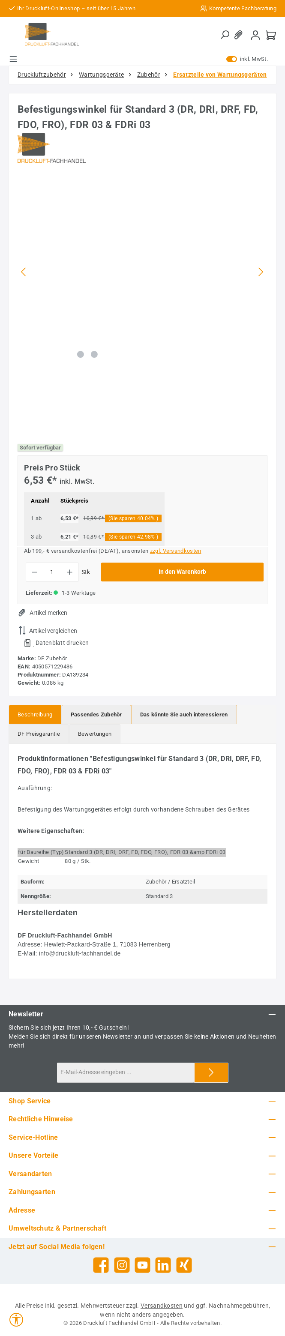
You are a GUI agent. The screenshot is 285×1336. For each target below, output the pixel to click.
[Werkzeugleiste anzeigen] (16, 1320)
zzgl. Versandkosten (175, 551)
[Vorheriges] (24, 272)
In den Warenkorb (182, 571)
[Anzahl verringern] (34, 572)
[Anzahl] (52, 572)
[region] (142, 304)
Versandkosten (162, 1305)
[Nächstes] (260, 272)
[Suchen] (224, 35)
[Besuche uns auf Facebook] (101, 1265)
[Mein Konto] (255, 35)
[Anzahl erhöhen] (69, 572)
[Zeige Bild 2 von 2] (94, 354)
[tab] (35, 714)
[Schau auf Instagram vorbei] (122, 1265)
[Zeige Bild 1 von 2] (80, 354)
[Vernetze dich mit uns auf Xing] (184, 1265)
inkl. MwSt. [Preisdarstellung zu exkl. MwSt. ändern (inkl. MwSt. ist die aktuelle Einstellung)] (247, 59)
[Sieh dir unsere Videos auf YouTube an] (142, 1265)
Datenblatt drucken (62, 642)
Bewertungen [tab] (94, 734)
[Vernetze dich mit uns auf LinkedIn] (163, 1265)
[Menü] (13, 59)
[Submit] (211, 1073)
